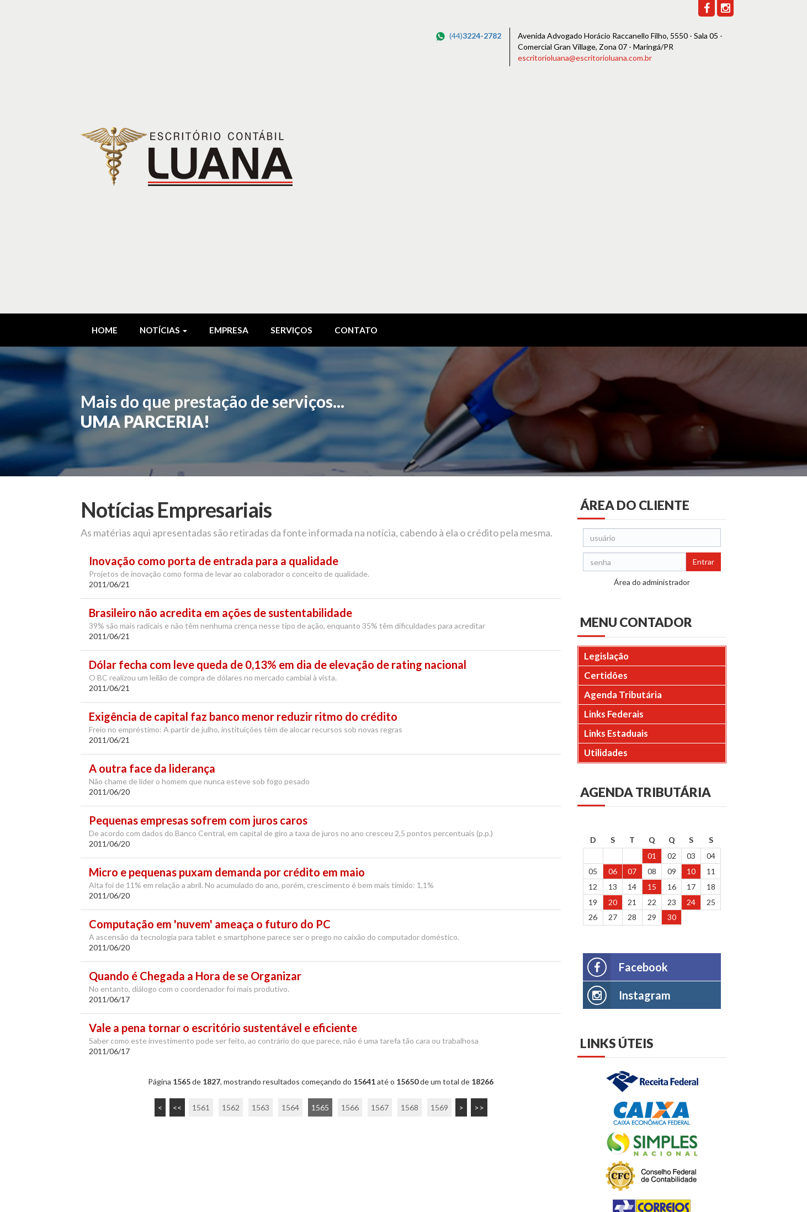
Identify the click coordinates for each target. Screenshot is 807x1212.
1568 (409, 876)
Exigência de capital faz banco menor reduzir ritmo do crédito (243, 486)
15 (651, 656)
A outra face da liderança (152, 538)
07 (632, 640)
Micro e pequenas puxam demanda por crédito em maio (227, 641)
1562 (231, 876)
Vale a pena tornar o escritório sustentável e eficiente (223, 797)
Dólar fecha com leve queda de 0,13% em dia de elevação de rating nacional (277, 434)
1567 (380, 876)
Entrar (703, 331)
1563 (260, 876)
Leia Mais (100, 1114)
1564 (290, 876)
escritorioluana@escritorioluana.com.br (585, 57)
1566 (350, 876)
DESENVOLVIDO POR (656, 1185)
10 (691, 640)
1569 (439, 876)
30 (671, 686)
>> (479, 876)
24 (691, 671)
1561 (201, 876)
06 (612, 640)
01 (651, 625)
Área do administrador (652, 351)
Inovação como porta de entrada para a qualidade (213, 330)
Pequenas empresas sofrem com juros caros (198, 590)
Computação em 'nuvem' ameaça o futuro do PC (210, 693)
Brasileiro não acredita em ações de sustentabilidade (220, 382)
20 (612, 671)
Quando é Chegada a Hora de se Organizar (195, 745)
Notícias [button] (163, 99)
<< (177, 876)
